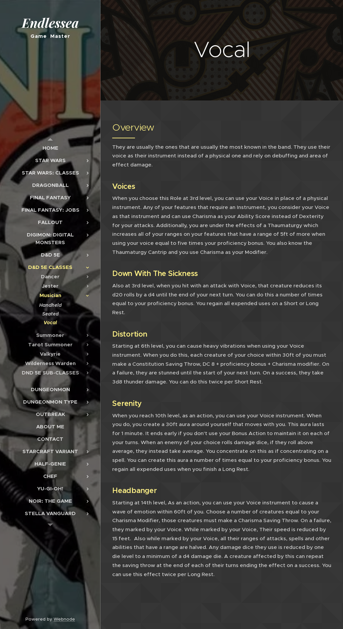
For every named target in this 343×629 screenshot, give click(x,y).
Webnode (64, 619)
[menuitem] (50, 148)
